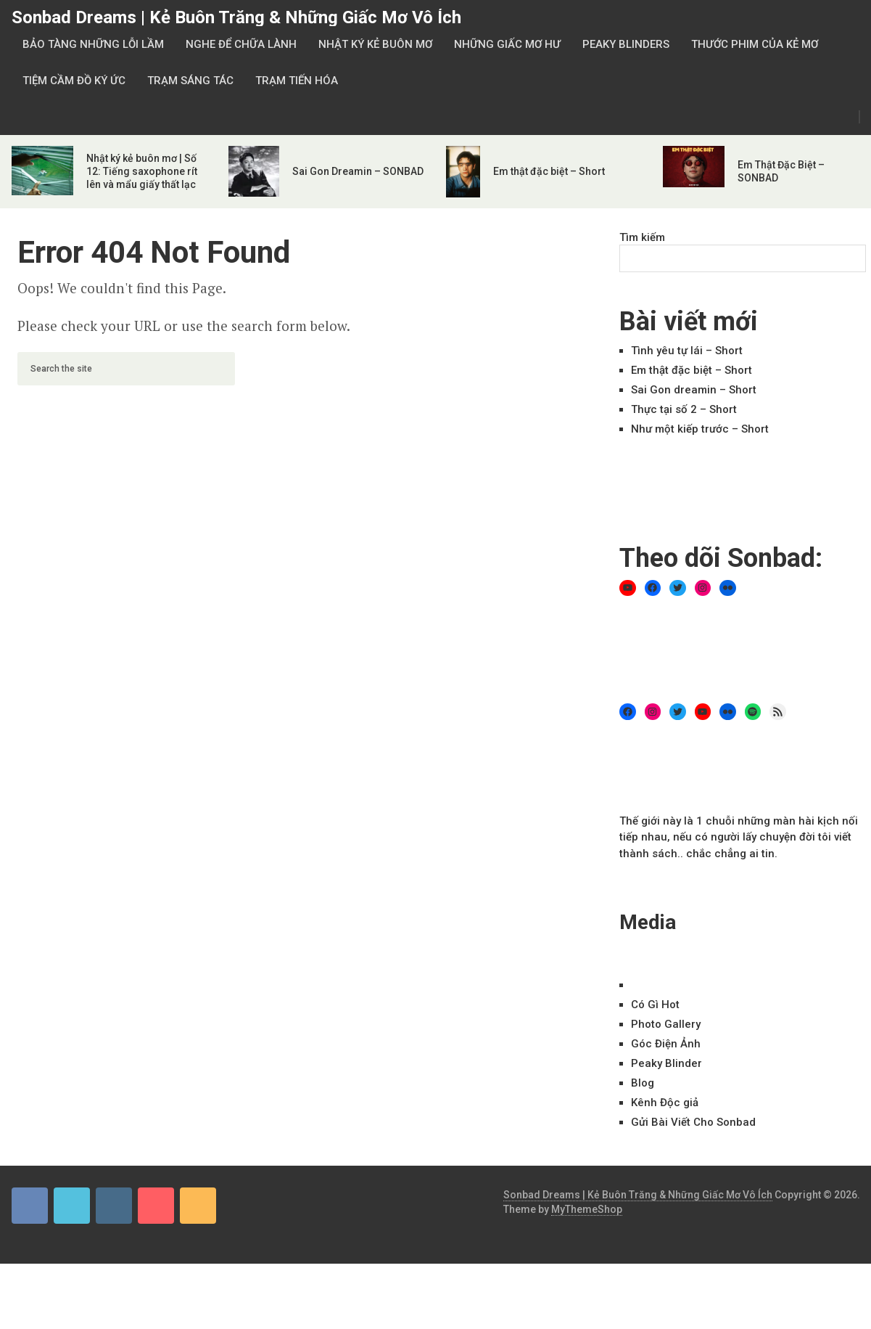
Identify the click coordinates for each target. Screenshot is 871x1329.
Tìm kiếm (642, 237)
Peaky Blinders (625, 44)
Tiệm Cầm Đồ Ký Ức (73, 80)
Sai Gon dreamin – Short (693, 389)
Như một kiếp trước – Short (700, 428)
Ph (666, 1024)
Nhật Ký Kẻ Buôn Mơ (375, 44)
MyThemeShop (586, 1209)
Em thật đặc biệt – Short (549, 171)
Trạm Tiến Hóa (296, 80)
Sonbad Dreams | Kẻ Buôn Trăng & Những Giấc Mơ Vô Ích (236, 17)
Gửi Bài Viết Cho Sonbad (693, 1122)
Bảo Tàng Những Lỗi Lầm (93, 44)
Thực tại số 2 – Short (684, 409)
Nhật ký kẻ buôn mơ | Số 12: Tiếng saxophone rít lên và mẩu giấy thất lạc (141, 171)
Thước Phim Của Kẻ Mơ (754, 44)
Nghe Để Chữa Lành (241, 44)
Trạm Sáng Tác (190, 80)
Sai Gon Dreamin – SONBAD (358, 171)
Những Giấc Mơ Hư (507, 44)
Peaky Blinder (666, 1063)
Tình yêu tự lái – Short (687, 350)
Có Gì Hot (655, 1004)
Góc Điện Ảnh (666, 1043)
